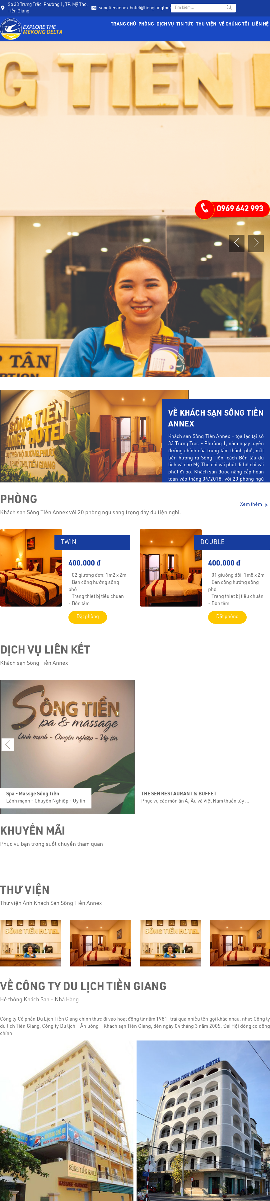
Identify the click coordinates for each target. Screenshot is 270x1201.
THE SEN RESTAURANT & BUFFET (177, 793)
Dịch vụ (165, 24)
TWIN (68, 543)
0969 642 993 (240, 209)
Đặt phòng (88, 617)
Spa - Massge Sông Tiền (31, 793)
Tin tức (184, 24)
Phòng (146, 24)
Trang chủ (123, 24)
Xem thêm (255, 505)
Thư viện (206, 24)
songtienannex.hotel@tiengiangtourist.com (142, 8)
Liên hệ (260, 24)
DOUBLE (212, 543)
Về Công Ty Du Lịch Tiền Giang (83, 987)
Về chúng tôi (234, 24)
